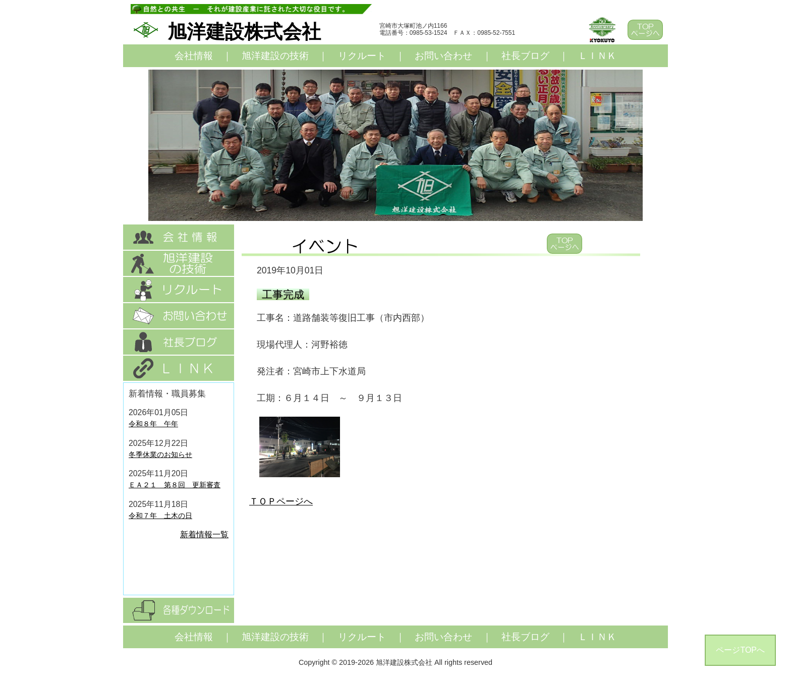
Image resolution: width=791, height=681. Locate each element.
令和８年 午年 (153, 424)
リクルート (362, 55)
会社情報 (194, 55)
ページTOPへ (740, 650)
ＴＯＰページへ (281, 501)
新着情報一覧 (204, 534)
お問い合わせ (443, 55)
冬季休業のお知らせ (160, 454)
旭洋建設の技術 (275, 55)
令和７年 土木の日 (160, 516)
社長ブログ (525, 55)
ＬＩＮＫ (597, 55)
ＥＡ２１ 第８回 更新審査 (174, 485)
